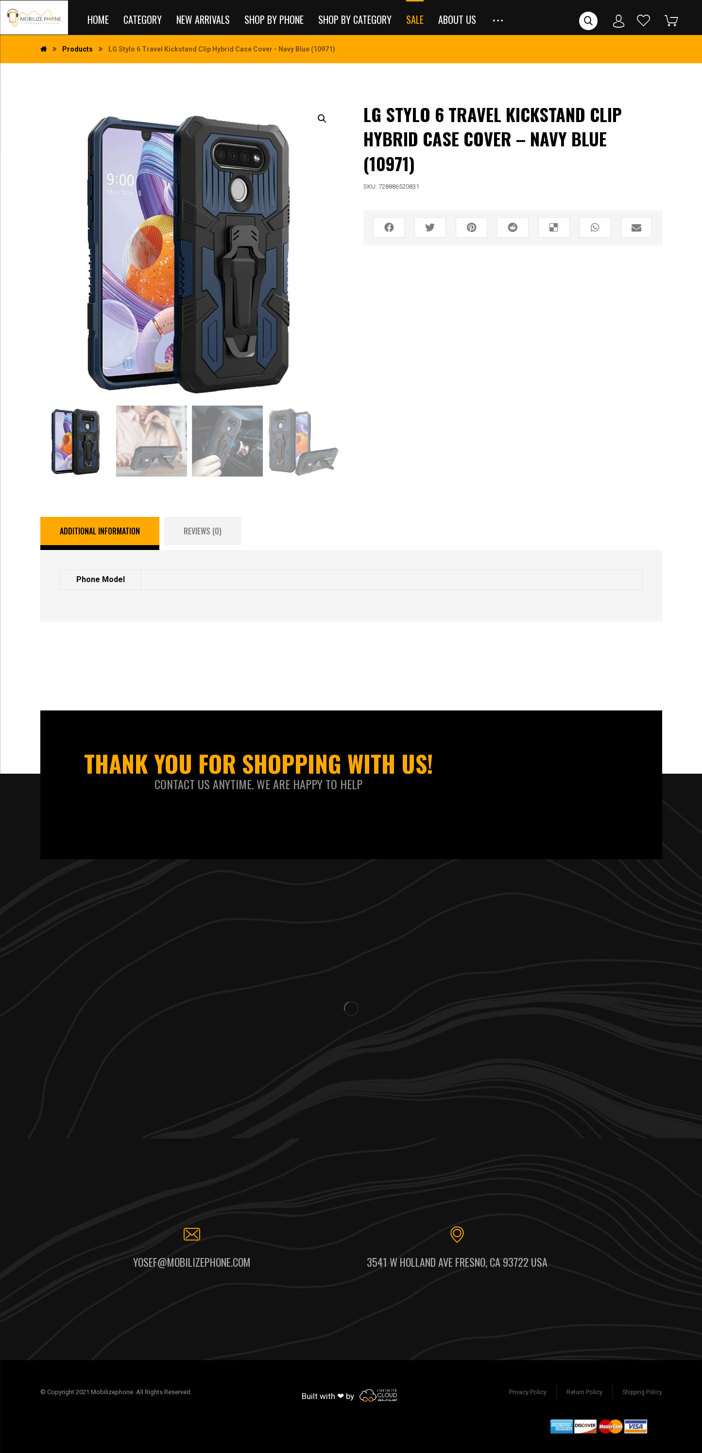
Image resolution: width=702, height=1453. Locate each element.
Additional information (100, 531)
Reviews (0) (203, 531)
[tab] (99, 533)
